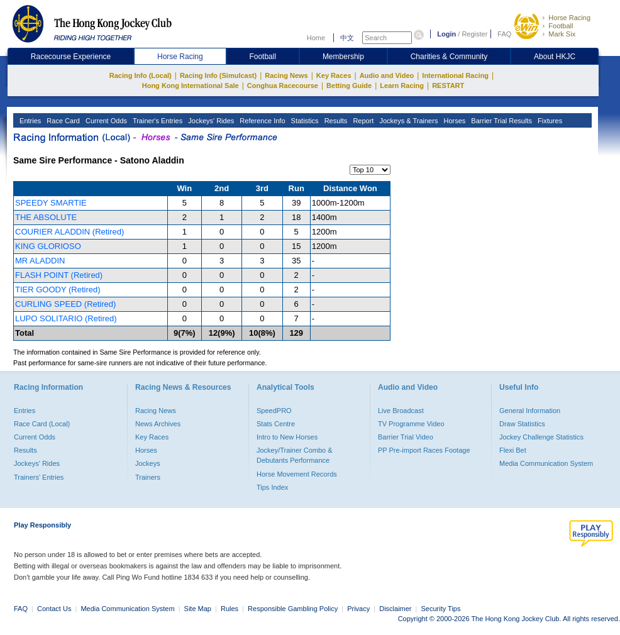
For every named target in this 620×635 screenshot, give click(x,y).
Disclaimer (395, 608)
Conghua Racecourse (282, 85)
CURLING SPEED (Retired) (65, 304)
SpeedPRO (274, 410)
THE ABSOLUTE (46, 217)
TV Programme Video (411, 424)
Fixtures (549, 120)
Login (446, 34)
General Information (529, 410)
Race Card (62, 120)
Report (362, 120)
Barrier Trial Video (405, 437)
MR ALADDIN (40, 260)
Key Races (334, 75)
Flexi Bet (512, 450)
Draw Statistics (522, 424)
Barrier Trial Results (500, 120)
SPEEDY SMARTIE (51, 202)
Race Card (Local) (42, 424)
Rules (230, 608)
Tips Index (272, 487)
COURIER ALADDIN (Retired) (69, 231)
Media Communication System (546, 463)
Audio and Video (387, 75)
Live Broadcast (401, 410)
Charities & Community (449, 56)
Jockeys (147, 463)
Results (335, 120)
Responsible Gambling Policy (293, 608)
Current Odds (105, 120)
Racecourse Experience (71, 56)
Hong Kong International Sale (190, 85)
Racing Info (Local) (140, 75)
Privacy (358, 608)
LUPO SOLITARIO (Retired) (66, 318)
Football (560, 26)
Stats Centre (276, 424)
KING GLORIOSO (48, 246)
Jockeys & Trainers (407, 120)
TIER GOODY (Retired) (58, 289)
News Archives (157, 424)
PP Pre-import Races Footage (424, 450)
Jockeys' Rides (210, 120)
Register (474, 34)
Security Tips (441, 608)
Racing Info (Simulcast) (218, 75)
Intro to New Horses (287, 437)
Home (316, 37)
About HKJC (554, 56)
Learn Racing (402, 85)
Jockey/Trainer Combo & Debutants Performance (295, 455)
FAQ (504, 34)
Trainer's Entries (156, 120)
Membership (343, 56)
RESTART (448, 85)
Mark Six (561, 34)
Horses (453, 120)
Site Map (197, 608)
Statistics (304, 120)
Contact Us (54, 608)
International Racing (455, 75)
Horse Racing (569, 17)
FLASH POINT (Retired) (58, 275)
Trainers (147, 477)
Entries (29, 120)
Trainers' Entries (39, 477)
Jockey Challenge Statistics (541, 437)
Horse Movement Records (297, 474)
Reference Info (261, 120)
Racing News (286, 75)
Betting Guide (349, 85)
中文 (347, 37)
